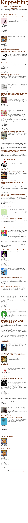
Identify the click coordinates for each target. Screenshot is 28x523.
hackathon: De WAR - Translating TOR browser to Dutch (13, 249)
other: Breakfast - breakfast (7, 436)
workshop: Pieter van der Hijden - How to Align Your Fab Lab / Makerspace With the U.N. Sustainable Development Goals (14, 228)
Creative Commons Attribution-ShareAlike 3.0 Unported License (17, 471)
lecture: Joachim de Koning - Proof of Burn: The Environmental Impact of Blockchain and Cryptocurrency (13, 354)
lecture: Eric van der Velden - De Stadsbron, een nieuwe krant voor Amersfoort (13, 367)
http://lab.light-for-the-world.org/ (6, 415)
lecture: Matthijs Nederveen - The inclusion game (11, 405)
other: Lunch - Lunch (5, 448)
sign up (15, 10)
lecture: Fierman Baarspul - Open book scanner (11, 427)
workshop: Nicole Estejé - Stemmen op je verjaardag (12, 171)
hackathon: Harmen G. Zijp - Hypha (8, 294)
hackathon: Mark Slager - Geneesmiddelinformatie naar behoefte (13, 108)
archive (25, 10)
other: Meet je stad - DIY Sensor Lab (9, 267)
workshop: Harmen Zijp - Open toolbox (9, 309)
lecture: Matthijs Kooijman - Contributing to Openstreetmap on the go (14, 207)
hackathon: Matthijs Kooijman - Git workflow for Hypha (13, 218)
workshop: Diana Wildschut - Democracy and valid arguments (12, 183)
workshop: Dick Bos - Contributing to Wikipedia (11, 378)
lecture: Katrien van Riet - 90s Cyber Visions (10, 74)
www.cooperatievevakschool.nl (5, 341)
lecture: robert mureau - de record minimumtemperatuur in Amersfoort (13, 396)
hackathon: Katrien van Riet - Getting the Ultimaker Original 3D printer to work (14, 34)
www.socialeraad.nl (3, 169)
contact (2, 11)
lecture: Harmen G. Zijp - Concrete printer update (11, 277)
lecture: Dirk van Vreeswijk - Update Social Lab (11, 417)
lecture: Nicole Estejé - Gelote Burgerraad (10, 159)
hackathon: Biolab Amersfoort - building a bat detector (13, 16)
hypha (26, 471)
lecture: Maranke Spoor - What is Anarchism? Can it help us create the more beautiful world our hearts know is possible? (14, 94)
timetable (10, 10)
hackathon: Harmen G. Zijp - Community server (11, 286)
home (2, 10)
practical (20, 10)
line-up (6, 10)
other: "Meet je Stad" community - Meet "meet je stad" (12, 131)
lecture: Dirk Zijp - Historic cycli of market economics (13, 82)
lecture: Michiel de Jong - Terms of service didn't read (13, 51)
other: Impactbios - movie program (8, 62)
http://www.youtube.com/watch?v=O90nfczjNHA (8, 180)
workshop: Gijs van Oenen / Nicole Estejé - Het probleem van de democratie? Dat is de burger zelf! (13, 151)
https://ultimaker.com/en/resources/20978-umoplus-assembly (10, 49)
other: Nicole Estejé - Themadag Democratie (10, 141)
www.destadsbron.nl (4, 376)
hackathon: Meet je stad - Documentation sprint (11, 343)
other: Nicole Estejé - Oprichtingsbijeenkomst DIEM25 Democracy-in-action (13, 195)
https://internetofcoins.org (4, 364)
